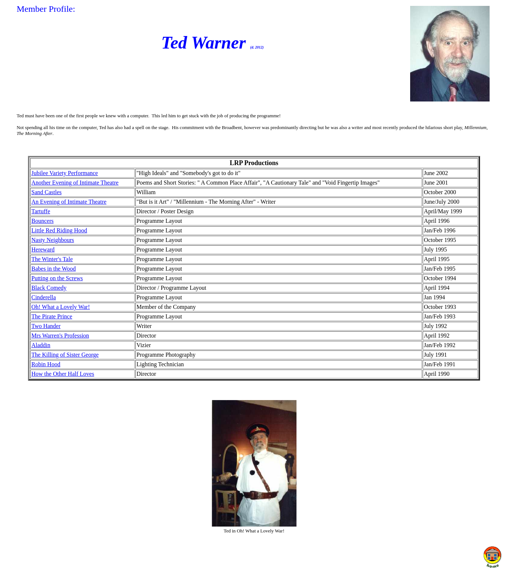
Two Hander (45, 326)
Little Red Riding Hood (59, 230)
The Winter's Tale (52, 259)
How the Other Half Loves (62, 374)
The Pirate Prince (51, 316)
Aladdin (40, 345)
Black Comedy (49, 288)
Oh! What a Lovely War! (60, 307)
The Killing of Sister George (65, 355)
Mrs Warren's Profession (60, 335)
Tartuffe (40, 211)
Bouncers (42, 221)
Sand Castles (46, 192)
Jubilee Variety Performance (64, 173)
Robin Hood (45, 364)
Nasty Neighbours (52, 240)
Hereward (42, 249)
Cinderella (43, 297)
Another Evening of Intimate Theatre (74, 182)
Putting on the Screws (57, 278)
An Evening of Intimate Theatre (68, 202)
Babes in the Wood (53, 268)
